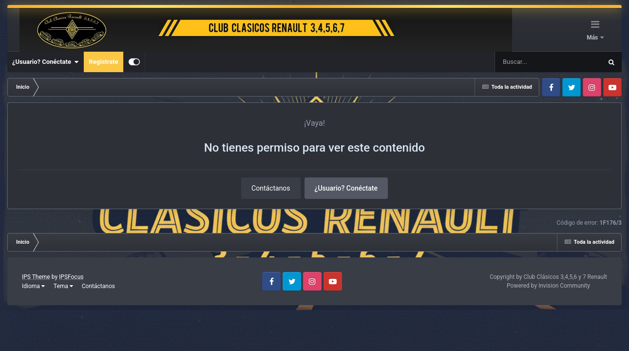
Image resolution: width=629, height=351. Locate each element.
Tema (63, 286)
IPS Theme (36, 276)
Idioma (33, 286)
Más (593, 37)
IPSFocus (71, 276)
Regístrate (103, 61)
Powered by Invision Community (548, 285)
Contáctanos (270, 188)
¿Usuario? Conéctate (45, 62)
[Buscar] (519, 62)
